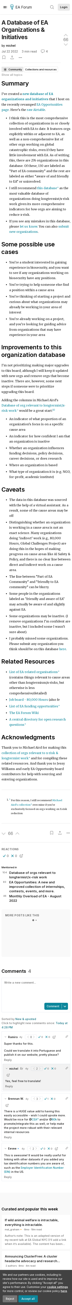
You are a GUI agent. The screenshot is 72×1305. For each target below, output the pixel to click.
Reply (8, 1060)
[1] (54, 410)
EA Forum (21, 7)
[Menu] (5, 7)
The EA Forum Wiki (24, 713)
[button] (6, 856)
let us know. (29, 226)
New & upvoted (25, 1019)
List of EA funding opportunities (33, 706)
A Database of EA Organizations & (25, 30)
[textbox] (35, 990)
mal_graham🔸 (13, 1229)
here (64, 1291)
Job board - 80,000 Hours (28, 700)
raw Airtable (36, 110)
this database (47, 188)
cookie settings (57, 1287)
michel (11, 45)
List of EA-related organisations (33, 672)
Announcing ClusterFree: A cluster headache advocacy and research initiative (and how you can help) (31, 1261)
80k (54, 1119)
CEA (34, 1119)
